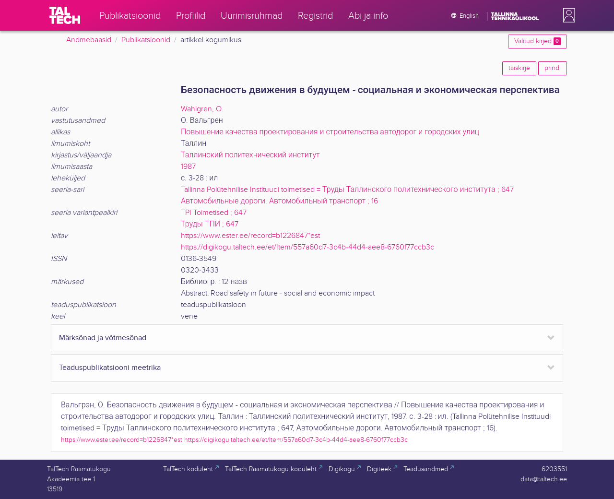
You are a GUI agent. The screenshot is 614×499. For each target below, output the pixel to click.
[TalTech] (64, 15)
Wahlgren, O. (202, 109)
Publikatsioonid (145, 40)
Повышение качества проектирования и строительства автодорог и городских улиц (330, 132)
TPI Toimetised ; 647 (214, 212)
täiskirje (519, 68)
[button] (567, 15)
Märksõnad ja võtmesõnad (102, 338)
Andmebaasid (88, 40)
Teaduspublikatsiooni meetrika (110, 367)
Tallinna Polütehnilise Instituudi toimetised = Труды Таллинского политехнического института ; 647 (347, 189)
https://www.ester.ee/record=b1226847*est (250, 235)
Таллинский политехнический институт (250, 155)
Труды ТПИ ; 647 (209, 224)
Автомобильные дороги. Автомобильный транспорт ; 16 (279, 201)
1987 (188, 166)
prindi (552, 68)
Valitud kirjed (537, 41)
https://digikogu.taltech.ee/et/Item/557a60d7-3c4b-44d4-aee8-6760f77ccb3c (307, 247)
